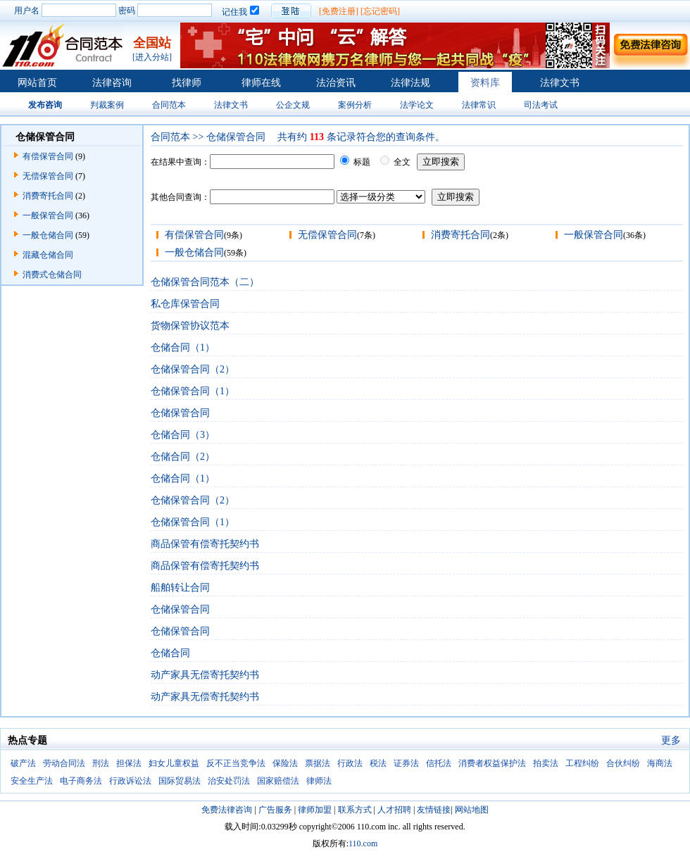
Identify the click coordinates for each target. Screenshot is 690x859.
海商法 (659, 763)
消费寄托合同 (48, 196)
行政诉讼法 (130, 781)
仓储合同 (170, 653)
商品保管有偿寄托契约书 (205, 544)
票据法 (317, 763)
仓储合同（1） (183, 347)
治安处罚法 (229, 781)
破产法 (23, 763)
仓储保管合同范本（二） (205, 282)
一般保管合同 (48, 215)
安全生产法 (32, 781)
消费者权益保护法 (492, 763)
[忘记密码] (380, 11)
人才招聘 (394, 810)
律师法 (319, 781)
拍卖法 (545, 763)
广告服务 (275, 810)
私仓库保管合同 (185, 304)
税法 (378, 763)
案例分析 (355, 105)
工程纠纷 (582, 763)
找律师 (186, 82)
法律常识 (479, 105)
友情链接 (434, 810)
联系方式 (355, 810)
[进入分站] (152, 57)
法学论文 (417, 105)
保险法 (285, 763)
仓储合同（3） (183, 435)
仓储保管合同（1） (192, 391)
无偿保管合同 (48, 176)
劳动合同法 (64, 763)
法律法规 (410, 82)
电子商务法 (81, 781)
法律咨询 (112, 82)
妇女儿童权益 (174, 763)
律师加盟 (315, 810)
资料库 (485, 82)
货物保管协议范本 (190, 325)
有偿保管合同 (48, 156)
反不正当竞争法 (235, 763)
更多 (671, 740)
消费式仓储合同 (52, 275)
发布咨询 (45, 105)
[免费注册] (338, 11)
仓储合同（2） (183, 456)
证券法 (406, 763)
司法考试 (541, 105)
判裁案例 (107, 105)
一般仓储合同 (48, 235)
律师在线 (261, 82)
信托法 (438, 763)
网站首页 (37, 82)
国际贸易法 (179, 781)
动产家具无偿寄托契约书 (205, 675)
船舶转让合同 (180, 587)
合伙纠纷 (623, 763)
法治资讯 (336, 82)
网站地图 (472, 810)
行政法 (350, 763)
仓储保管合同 (180, 413)
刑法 (100, 763)
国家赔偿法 (278, 781)
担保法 (129, 763)
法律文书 (559, 82)
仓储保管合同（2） (192, 369)
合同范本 (169, 105)
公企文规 (293, 105)
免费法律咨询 (226, 810)
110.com (363, 843)
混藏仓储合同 (48, 255)
